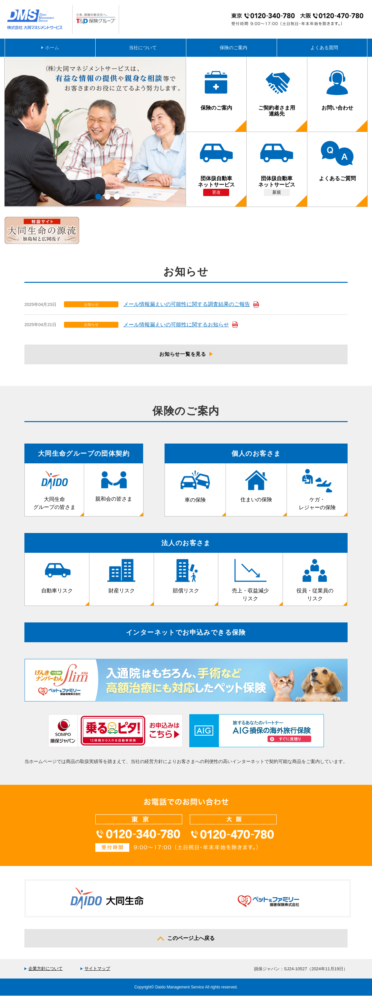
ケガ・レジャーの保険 (317, 492)
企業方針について (45, 970)
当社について (143, 47)
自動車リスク (57, 578)
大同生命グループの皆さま (54, 491)
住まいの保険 (256, 488)
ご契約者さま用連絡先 (276, 96)
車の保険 (195, 488)
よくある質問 (324, 47)
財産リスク (122, 577)
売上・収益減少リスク (250, 581)
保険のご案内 (233, 47)
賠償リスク (186, 577)
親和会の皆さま (113, 487)
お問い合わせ (337, 93)
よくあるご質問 (337, 167)
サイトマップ (97, 970)
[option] (95, 131)
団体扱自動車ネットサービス (216, 176)
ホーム (52, 47)
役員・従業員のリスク (314, 581)
